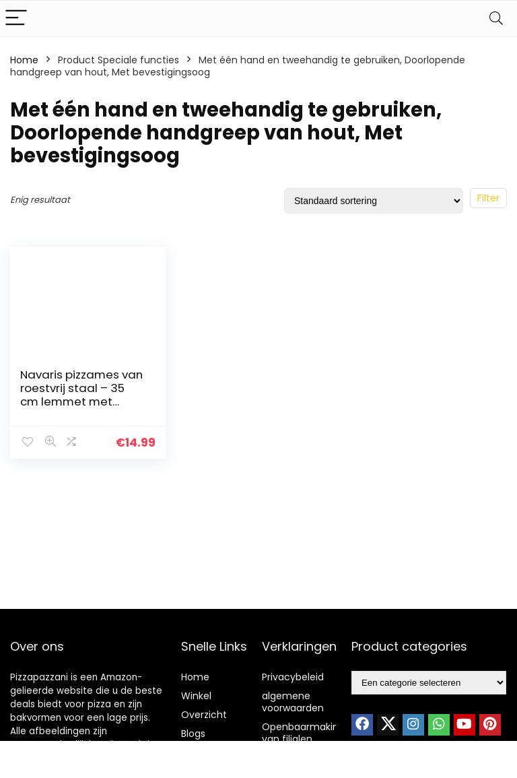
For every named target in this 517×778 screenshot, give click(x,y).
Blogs (193, 733)
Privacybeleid (293, 677)
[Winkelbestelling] (373, 201)
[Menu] (16, 18)
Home (24, 60)
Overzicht (204, 714)
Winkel (196, 696)
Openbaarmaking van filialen (303, 733)
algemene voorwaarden (293, 702)
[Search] (496, 18)
